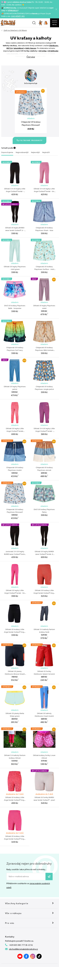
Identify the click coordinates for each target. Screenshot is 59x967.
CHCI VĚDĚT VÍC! (18, 16)
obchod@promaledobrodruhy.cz (23, 939)
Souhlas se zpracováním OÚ (21, 965)
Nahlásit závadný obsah (21, 961)
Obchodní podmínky (42, 961)
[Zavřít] (56, 9)
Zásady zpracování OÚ (43, 965)
